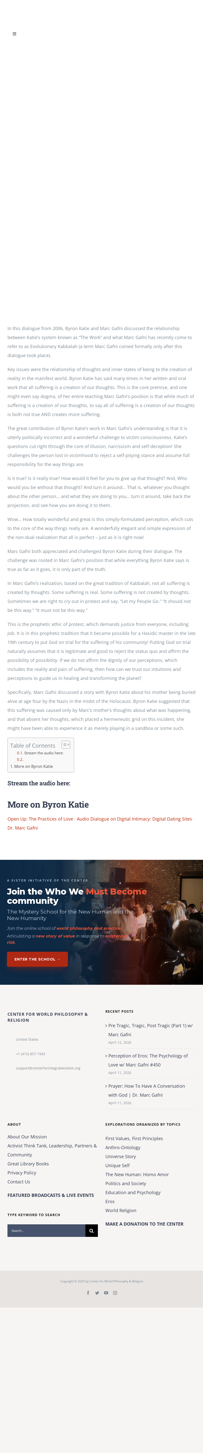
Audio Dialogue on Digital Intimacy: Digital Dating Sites (134, 819)
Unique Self (117, 1165)
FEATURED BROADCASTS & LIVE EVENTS (50, 1195)
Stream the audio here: (43, 753)
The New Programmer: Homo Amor (137, 1174)
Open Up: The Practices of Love (40, 819)
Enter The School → (37, 959)
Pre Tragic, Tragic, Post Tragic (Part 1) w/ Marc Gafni (150, 1029)
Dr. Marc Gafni (22, 828)
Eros (110, 1201)
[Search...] (46, 1230)
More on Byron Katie (33, 766)
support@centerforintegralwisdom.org (48, 1068)
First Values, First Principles (134, 1138)
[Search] (91, 1230)
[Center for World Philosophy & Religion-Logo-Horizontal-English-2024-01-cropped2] (38, 5)
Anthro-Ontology (122, 1147)
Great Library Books (28, 1164)
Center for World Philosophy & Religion (116, 1281)
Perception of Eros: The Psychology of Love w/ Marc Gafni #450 (148, 1060)
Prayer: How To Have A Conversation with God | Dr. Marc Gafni (146, 1090)
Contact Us (18, 1182)
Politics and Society (125, 1183)
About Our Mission (27, 1137)
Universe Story (120, 1156)
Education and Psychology (133, 1192)
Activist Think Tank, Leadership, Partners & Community (52, 1150)
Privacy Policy (21, 1173)
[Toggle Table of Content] (63, 744)
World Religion (120, 1210)
